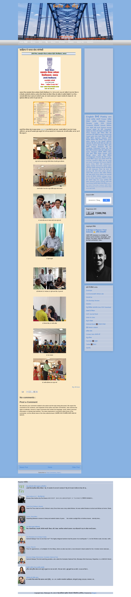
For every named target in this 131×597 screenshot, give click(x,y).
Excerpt (101, 134)
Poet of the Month (100, 186)
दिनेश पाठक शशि (106, 136)
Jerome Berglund (97, 146)
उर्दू (102, 157)
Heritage (104, 176)
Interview (89, 134)
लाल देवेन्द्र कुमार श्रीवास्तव (33, 526)
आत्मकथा (95, 150)
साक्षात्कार (88, 143)
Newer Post (24, 467)
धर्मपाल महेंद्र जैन (106, 133)
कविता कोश (89, 331)
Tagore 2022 (97, 158)
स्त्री (101, 164)
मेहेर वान (108, 146)
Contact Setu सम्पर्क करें (93, 334)
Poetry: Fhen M (30, 547)
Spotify (88, 348)
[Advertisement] (98, 80)
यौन (87, 180)
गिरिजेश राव (105, 178)
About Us (80, 42)
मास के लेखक (89, 188)
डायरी (107, 181)
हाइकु (94, 180)
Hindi (88, 119)
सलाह (90, 174)
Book (109, 121)
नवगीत (109, 178)
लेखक (88, 121)
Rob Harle (98, 136)
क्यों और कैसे (104, 167)
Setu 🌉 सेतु (65, 6)
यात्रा (105, 157)
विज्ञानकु (88, 155)
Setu (40, 42)
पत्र (107, 148)
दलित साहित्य (103, 173)
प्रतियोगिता (88, 167)
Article (109, 123)
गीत (92, 143)
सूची (98, 133)
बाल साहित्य (95, 134)
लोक (87, 174)
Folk (87, 183)
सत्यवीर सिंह (108, 158)
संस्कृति (93, 167)
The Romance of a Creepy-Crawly (36, 537)
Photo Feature (91, 133)
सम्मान (94, 155)
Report (105, 166)
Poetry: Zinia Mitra (31, 516)
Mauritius (88, 171)
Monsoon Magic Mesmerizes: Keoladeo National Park (42, 557)
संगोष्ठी (93, 188)
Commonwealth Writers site (95, 294)
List (87, 127)
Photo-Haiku (95, 185)
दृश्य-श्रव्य (109, 171)
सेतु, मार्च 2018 (76, 387)
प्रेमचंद (103, 158)
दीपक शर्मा (96, 131)
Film (98, 180)
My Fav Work (90, 178)
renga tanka (98, 178)
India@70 (95, 160)
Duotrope (89, 290)
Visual (97, 174)
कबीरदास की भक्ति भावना (32, 577)
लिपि (110, 180)
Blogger (94, 593)
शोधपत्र (96, 125)
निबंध (96, 139)
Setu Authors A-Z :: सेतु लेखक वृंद (35, 496)
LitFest (104, 171)
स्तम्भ (102, 123)
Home (50, 467)
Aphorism (92, 181)
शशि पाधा (103, 143)
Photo (93, 164)
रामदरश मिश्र (89, 173)
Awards (71, 42)
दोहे (93, 171)
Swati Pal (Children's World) (34, 506)
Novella (98, 157)
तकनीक (95, 183)
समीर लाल (108, 143)
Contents (89, 125)
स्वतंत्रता (99, 176)
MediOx (88, 304)
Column (104, 162)
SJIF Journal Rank (92, 314)
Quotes (98, 181)
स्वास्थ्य (93, 174)
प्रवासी (100, 152)
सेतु (46, 42)
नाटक (96, 171)
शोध (110, 134)
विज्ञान (92, 158)
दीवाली (98, 183)
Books (33, 42)
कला (104, 160)
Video (109, 166)
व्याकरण (90, 180)
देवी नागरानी (97, 143)
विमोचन (94, 176)
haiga (101, 180)
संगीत (87, 186)
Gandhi (93, 166)
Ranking (103, 181)
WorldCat (89, 297)
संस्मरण (93, 139)
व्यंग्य (110, 131)
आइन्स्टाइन (98, 167)
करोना (99, 155)
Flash (105, 139)
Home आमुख (23, 42)
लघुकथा (88, 131)
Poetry (103, 116)
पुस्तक (94, 121)
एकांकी (106, 185)
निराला (100, 169)
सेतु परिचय (89, 337)
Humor (109, 176)
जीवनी (91, 150)
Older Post (76, 467)
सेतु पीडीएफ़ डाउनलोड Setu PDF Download (98, 307)
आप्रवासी (109, 174)
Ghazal (106, 134)
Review (89, 123)
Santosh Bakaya (101, 138)
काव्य (109, 117)
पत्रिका (109, 185)
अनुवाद (101, 131)
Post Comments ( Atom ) (53, 472)
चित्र (87, 150)
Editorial (102, 121)
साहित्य (105, 152)
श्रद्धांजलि (109, 162)
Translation (107, 129)
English (90, 116)
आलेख (93, 119)
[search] (94, 200)
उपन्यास (88, 176)
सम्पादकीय (105, 131)
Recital (91, 183)
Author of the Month (98, 141)
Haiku (109, 152)
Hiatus (53, 42)
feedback (101, 185)
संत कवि (88, 169)
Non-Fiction (99, 166)
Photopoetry (92, 186)
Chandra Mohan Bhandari (95, 145)
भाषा (110, 148)
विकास (105, 183)
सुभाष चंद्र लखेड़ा (102, 150)
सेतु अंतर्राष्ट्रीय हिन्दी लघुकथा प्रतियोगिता (36, 486)
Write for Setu (90, 317)
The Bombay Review (92, 300)
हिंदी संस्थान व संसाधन (92, 327)
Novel (103, 148)
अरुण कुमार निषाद (91, 153)
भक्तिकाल (109, 173)
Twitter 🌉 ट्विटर (91, 344)
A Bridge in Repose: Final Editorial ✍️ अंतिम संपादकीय (96, 231)
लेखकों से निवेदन (90, 310)
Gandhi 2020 (106, 153)
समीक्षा (109, 119)
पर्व (110, 169)
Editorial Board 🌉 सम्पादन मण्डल (96, 324)
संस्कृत (99, 153)
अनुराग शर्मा (43, 129)
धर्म (91, 176)
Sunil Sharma (101, 127)
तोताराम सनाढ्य (108, 186)
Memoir (109, 141)
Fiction (103, 119)
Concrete (88, 160)
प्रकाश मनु (96, 129)
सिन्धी (97, 164)
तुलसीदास (106, 180)
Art (92, 131)
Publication (95, 169)
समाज (87, 181)
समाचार (101, 139)
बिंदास (92, 138)
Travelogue (96, 162)
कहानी (98, 119)
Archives (90, 42)
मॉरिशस (109, 167)
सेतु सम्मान (106, 169)
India (96, 123)
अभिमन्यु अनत (103, 174)
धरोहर (87, 138)
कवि (102, 129)
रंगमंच (102, 183)
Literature (96, 173)
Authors (62, 42)
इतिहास (100, 160)
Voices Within (105, 125)
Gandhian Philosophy (93, 148)
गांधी (100, 162)
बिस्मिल (109, 155)
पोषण (104, 155)
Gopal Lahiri (90, 136)
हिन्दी (97, 116)
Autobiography (90, 157)
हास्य (100, 171)
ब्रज (110, 181)
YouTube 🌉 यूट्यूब (91, 341)
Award (88, 164)
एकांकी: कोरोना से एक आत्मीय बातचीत (35, 567)
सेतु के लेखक (89, 321)
